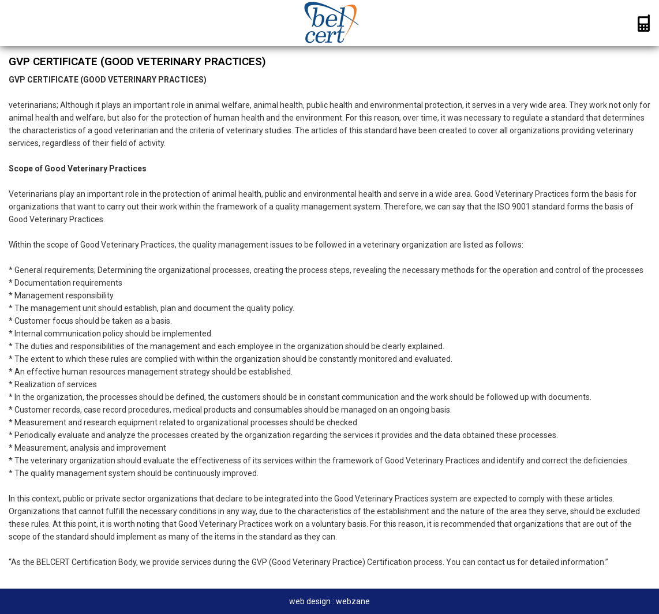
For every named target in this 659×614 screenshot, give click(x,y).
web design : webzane (329, 601)
